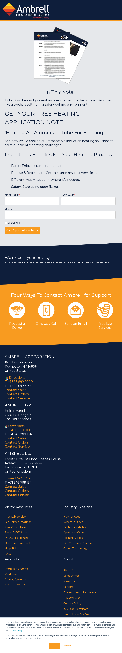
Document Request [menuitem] (17, 543)
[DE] (77, 614)
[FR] (87, 614)
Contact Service (17, 398)
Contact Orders (17, 394)
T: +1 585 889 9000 (19, 382)
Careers (68, 586)
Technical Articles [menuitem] (74, 527)
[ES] (82, 614)
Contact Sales (15, 390)
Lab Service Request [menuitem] (18, 522)
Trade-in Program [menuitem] (16, 584)
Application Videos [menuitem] (75, 532)
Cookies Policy (16, 631)
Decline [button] (67, 646)
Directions (17, 378)
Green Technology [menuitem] (75, 548)
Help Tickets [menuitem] (13, 548)
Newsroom (70, 581)
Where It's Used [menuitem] (73, 522)
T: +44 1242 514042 (19, 478)
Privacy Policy (72, 597)
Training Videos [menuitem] (73, 537)
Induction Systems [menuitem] (16, 568)
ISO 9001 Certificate (75, 609)
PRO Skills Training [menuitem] (17, 537)
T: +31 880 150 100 (18, 430)
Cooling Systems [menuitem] (15, 579)
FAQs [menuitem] (8, 553)
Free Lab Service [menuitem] (15, 516)
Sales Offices (71, 575)
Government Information (79, 592)
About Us (69, 570)
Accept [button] (54, 646)
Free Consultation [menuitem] (16, 527)
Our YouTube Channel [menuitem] (78, 543)
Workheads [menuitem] (12, 574)
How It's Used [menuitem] (72, 516)
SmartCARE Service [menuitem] (17, 532)
